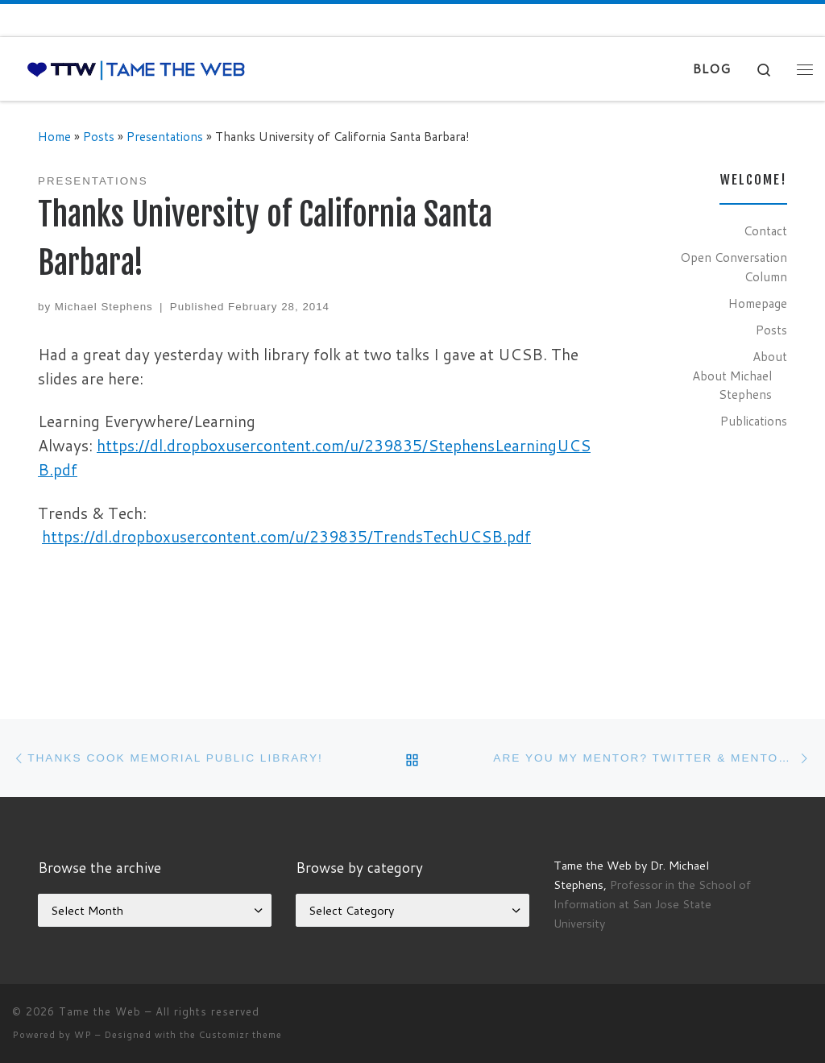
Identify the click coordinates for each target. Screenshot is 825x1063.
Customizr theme (240, 1034)
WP (83, 1034)
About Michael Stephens (732, 385)
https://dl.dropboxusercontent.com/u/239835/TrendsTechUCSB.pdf (286, 536)
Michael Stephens (104, 307)
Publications (753, 421)
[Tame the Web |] (136, 69)
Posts (98, 136)
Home (54, 136)
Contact (765, 230)
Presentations (164, 136)
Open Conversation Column (733, 266)
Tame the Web (100, 1011)
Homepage (757, 303)
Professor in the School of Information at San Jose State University (652, 904)
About (769, 356)
